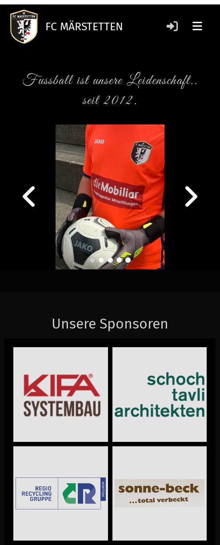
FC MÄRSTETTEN (84, 26)
